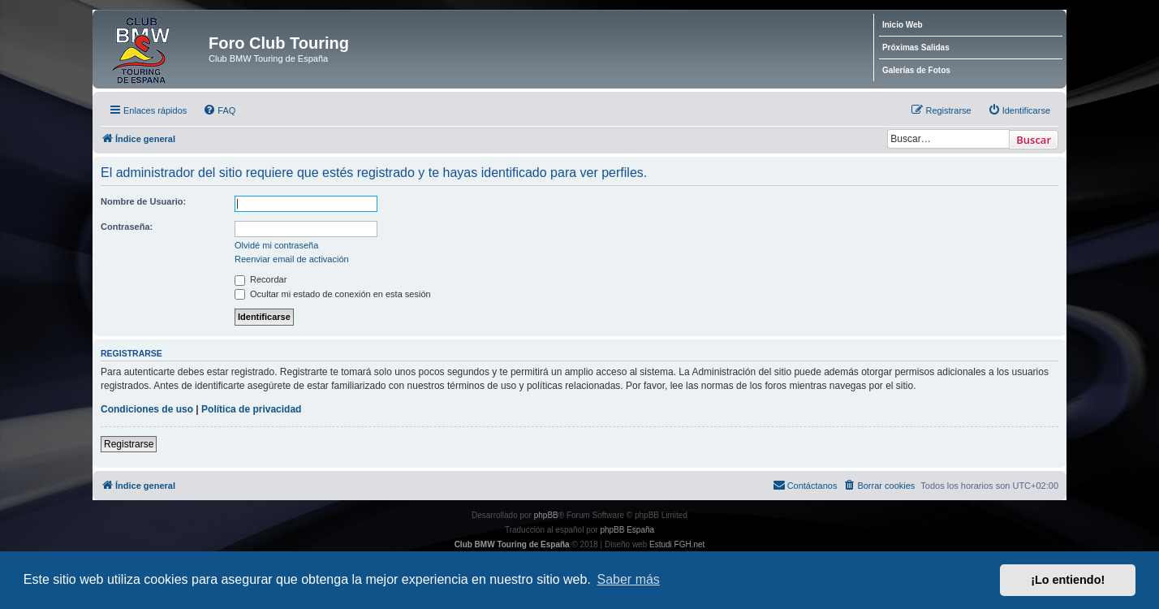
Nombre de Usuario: (143, 201)
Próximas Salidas (916, 47)
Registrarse (128, 444)
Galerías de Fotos (916, 70)
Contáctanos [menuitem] (805, 484)
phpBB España (627, 529)
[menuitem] (219, 110)
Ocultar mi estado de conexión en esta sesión (333, 294)
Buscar (1033, 139)
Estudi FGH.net (676, 544)
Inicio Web (902, 24)
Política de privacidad (251, 409)
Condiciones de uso (147, 409)
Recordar (261, 279)
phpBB (546, 515)
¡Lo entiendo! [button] (1068, 579)
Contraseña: (127, 226)
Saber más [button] (628, 579)
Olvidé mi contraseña (276, 245)
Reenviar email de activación (292, 259)
